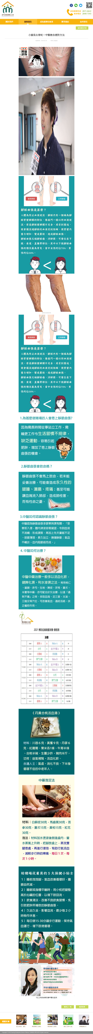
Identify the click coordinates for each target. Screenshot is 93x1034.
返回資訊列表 (82, 28)
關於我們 (9, 22)
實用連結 (65, 22)
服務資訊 (28, 22)
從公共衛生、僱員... (21, 1026)
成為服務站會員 (46, 22)
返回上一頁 (67, 1007)
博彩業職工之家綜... (37, 1026)
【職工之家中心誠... (68, 1026)
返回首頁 (82, 1007)
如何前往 (83, 22)
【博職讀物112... (83, 1026)
